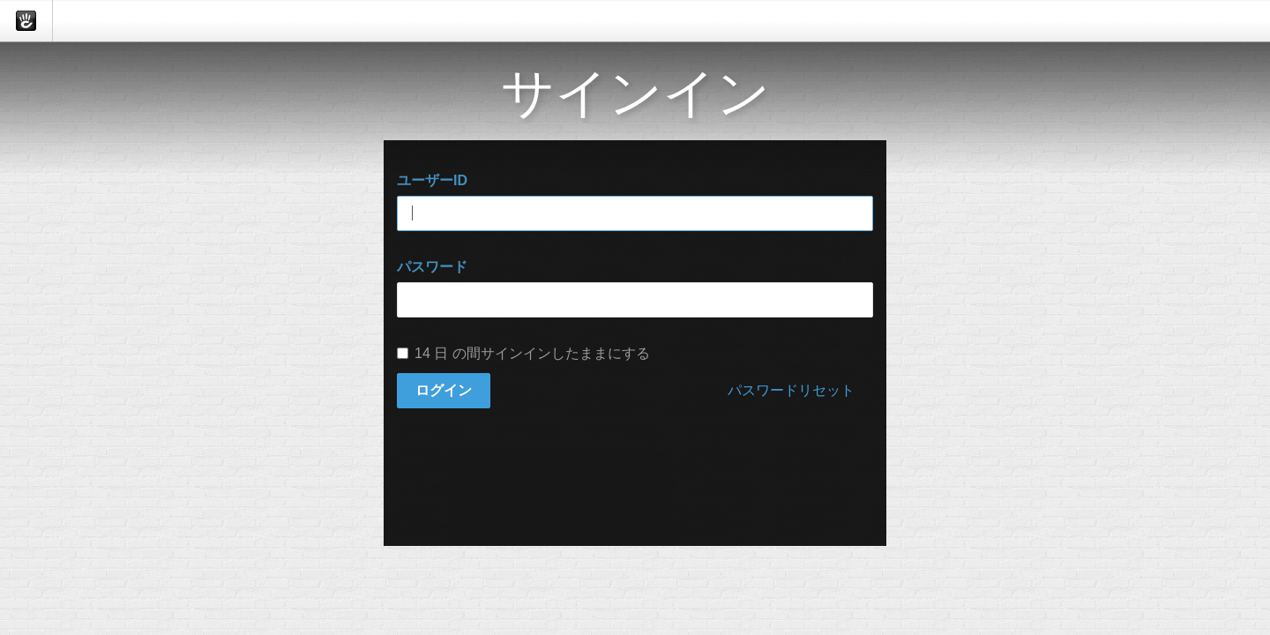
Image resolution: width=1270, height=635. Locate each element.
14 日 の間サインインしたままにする (523, 353)
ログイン (443, 390)
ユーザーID (432, 180)
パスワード (432, 266)
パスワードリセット (791, 390)
